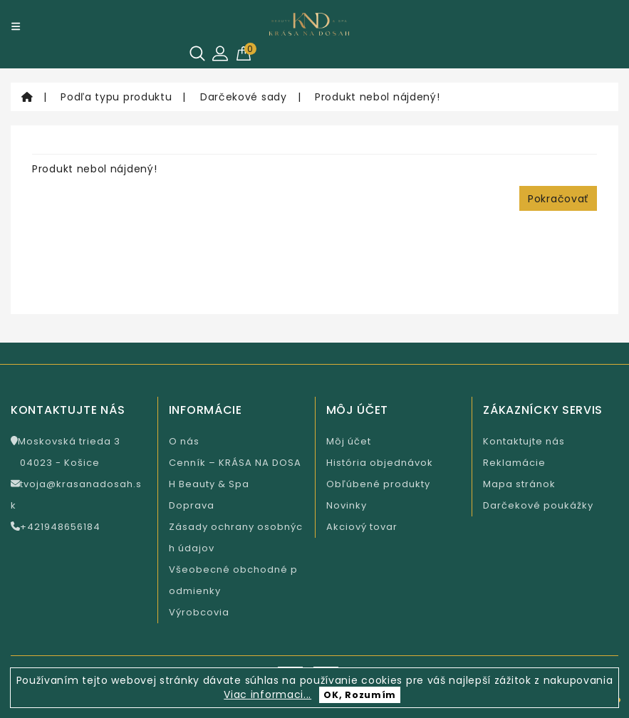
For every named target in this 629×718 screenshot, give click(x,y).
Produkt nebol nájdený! (377, 97)
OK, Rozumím (359, 695)
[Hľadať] (197, 53)
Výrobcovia (199, 612)
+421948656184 (55, 527)
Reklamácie (514, 462)
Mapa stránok (519, 484)
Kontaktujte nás (524, 441)
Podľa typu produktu (116, 97)
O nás (184, 441)
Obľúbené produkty (378, 484)
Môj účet (348, 441)
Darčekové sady (243, 97)
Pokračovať (558, 199)
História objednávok (379, 462)
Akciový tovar (361, 527)
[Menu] (16, 26)
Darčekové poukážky (538, 505)
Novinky (346, 505)
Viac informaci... (267, 694)
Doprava (191, 505)
